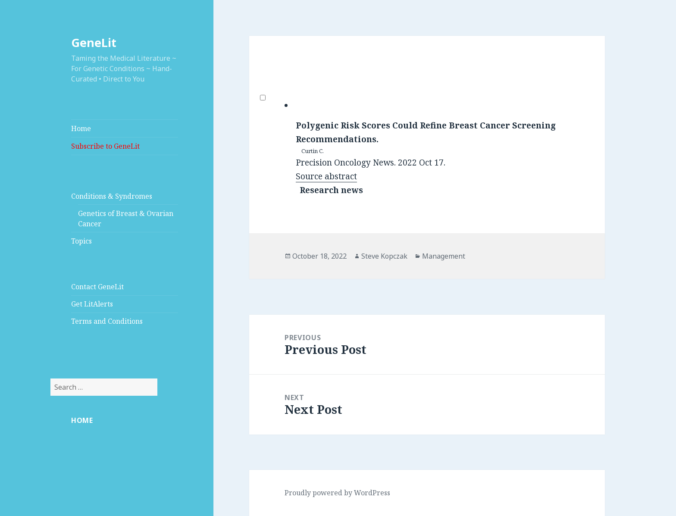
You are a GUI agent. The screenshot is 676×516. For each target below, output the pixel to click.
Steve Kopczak (384, 256)
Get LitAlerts (92, 304)
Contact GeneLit (97, 286)
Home (81, 128)
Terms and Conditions (107, 321)
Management (443, 256)
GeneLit (93, 42)
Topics (81, 241)
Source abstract (326, 176)
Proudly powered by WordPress (337, 492)
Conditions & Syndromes (111, 196)
